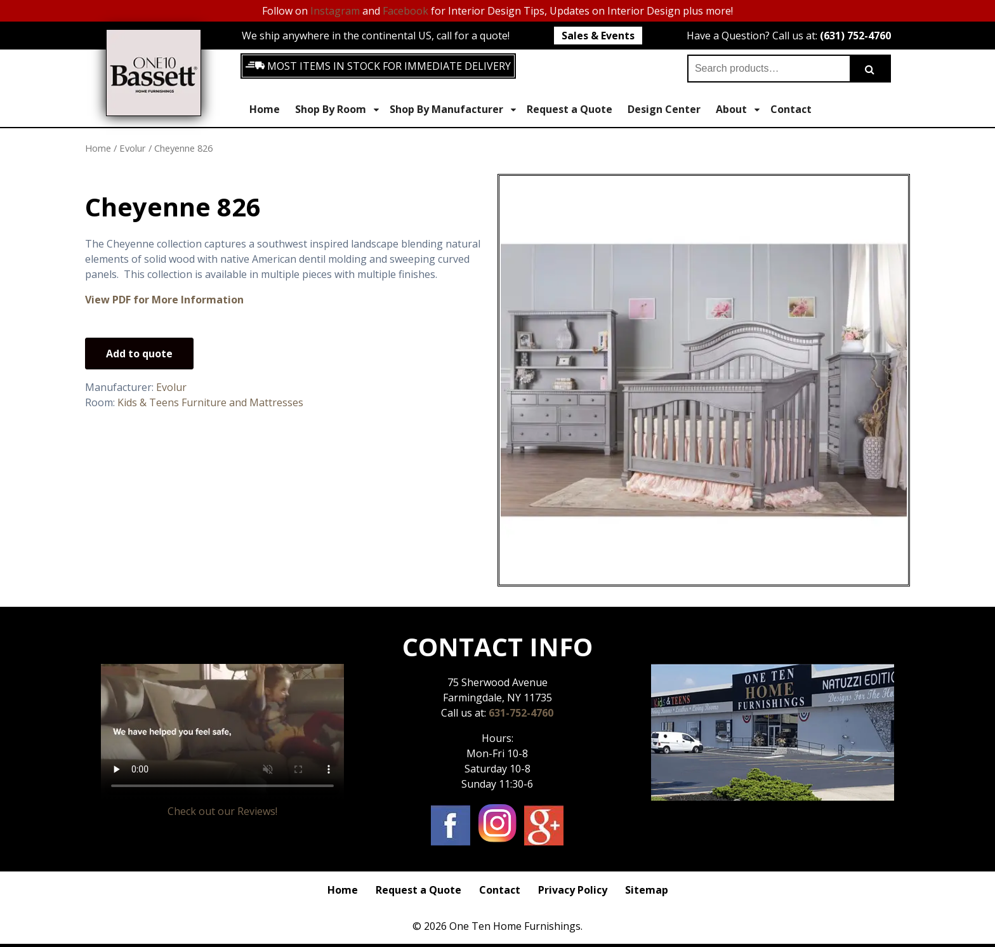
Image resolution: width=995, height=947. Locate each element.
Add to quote (139, 354)
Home (264, 109)
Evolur (132, 148)
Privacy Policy (572, 890)
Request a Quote (569, 109)
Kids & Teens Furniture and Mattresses (210, 402)
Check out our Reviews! (222, 811)
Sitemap (646, 890)
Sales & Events (598, 36)
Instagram (335, 11)
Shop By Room (337, 109)
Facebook (405, 11)
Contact (791, 109)
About (738, 109)
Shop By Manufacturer (453, 109)
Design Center (664, 109)
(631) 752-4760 (855, 36)
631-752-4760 (521, 713)
